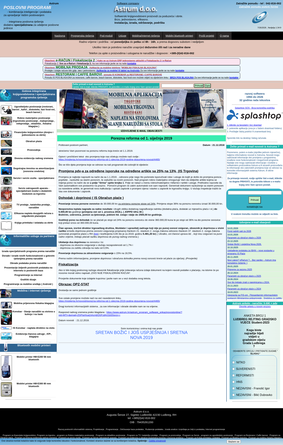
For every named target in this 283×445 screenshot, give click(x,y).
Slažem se (233, 441)
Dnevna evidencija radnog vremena (33, 158)
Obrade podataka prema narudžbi (28, 263)
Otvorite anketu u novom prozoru (255, 306)
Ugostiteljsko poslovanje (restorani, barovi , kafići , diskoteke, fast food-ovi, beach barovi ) (33, 109)
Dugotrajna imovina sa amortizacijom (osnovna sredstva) (33, 169)
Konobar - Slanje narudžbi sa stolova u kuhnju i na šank (34, 313)
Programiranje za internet (28, 275)
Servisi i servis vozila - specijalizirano (33, 178)
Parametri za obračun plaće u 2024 (244, 289)
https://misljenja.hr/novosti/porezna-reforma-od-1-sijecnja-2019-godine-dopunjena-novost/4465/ (109, 159)
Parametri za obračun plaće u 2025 (244, 276)
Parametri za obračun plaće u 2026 (244, 237)
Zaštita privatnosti (157, 441)
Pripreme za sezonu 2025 (239, 269)
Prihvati (199, 85)
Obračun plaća (34, 141)
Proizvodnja (33, 150)
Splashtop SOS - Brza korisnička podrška (255, 108)
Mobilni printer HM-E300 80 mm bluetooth (34, 385)
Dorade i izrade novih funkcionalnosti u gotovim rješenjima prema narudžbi (28, 257)
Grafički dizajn (28, 279)
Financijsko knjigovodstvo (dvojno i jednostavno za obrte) (33, 133)
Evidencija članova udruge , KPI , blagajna (34, 335)
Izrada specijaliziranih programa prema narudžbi (28, 251)
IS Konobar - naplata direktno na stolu (34, 328)
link (96, 234)
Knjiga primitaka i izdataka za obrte (34, 222)
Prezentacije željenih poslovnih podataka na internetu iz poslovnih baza (28, 269)
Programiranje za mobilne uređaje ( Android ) (28, 284)
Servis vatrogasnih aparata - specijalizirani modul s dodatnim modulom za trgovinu (34, 191)
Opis (207, 85)
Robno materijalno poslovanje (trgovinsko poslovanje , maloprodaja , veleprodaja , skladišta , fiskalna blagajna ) (34, 122)
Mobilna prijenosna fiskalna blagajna (34, 303)
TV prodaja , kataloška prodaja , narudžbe (34, 206)
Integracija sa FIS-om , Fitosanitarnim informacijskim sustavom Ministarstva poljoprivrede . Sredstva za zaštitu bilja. (254, 298)
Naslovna (60, 35)
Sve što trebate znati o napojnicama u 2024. (248, 282)
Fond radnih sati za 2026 (239, 231)
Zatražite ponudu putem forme (258, 6)
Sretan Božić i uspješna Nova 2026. (244, 244)
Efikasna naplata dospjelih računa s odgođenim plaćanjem (33, 214)
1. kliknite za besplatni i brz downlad (244, 125)
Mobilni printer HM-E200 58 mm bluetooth (34, 358)
